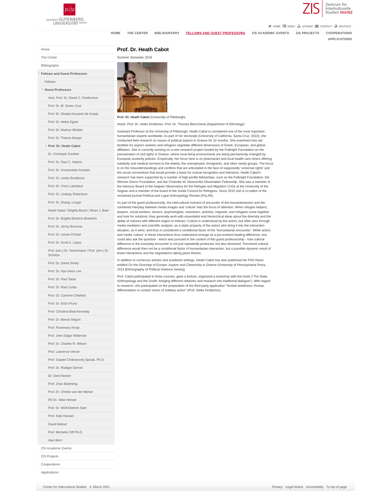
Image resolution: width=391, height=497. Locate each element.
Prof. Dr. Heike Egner (63, 122)
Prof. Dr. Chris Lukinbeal (65, 186)
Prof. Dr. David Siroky (63, 263)
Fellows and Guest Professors (215, 33)
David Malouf (57, 424)
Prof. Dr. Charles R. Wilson (67, 343)
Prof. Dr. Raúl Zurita (62, 287)
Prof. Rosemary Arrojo (64, 327)
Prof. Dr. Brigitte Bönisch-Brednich (72, 218)
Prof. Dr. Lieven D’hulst (64, 234)
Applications (340, 39)
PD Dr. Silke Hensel (62, 400)
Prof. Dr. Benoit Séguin (64, 319)
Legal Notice (294, 487)
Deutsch (345, 26)
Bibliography (166, 33)
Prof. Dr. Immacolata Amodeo (69, 170)
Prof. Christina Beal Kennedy (68, 311)
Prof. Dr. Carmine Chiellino (67, 295)
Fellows (50, 82)
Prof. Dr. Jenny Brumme (65, 226)
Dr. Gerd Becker (59, 376)
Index (291, 26)
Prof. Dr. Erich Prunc (62, 303)
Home (277, 26)
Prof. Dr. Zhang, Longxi (64, 202)
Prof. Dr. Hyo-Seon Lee (64, 271)
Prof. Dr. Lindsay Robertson (68, 194)
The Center (137, 33)
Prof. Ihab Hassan (61, 416)
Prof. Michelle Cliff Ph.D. (65, 432)
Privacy (277, 487)
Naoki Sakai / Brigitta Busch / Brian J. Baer (78, 210)
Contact (326, 26)
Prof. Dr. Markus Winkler (65, 130)
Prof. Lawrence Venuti (64, 351)
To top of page (336, 487)
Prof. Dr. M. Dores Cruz (65, 106)
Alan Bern (55, 440)
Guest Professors (58, 90)
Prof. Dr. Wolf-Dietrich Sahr (67, 408)
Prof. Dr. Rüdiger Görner (65, 368)
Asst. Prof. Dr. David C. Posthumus (73, 98)
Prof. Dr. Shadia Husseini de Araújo (73, 114)
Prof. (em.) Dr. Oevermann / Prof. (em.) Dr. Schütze (78, 253)
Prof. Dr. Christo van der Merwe (70, 392)
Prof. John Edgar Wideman (67, 335)
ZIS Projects (308, 33)
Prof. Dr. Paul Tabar (62, 279)
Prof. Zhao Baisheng (62, 384)
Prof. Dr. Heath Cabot (64, 146)
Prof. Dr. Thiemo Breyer (65, 138)
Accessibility (315, 487)
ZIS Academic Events (270, 33)
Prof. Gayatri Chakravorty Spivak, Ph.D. (76, 360)
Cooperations (339, 33)
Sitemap (307, 26)
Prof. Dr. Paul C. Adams (65, 162)
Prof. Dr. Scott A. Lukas (64, 242)
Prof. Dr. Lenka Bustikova (66, 178)
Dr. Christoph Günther (63, 154)
